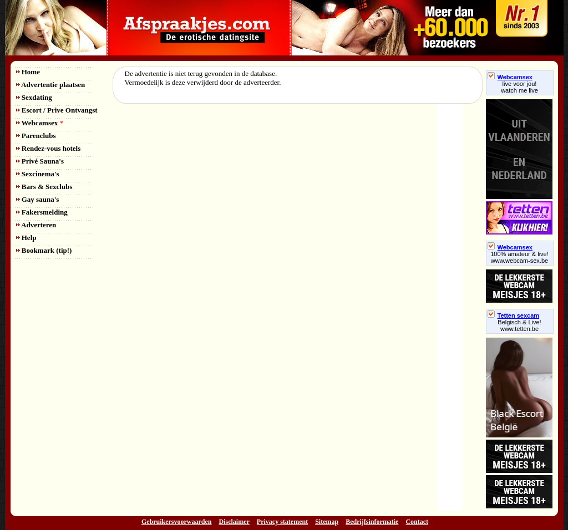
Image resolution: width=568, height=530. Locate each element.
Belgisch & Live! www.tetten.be (519, 325)
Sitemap (326, 522)
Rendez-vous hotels (48, 148)
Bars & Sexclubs (44, 186)
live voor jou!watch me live (519, 87)
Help (26, 237)
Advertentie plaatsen (50, 84)
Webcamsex (39, 123)
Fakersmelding (42, 212)
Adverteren (36, 225)
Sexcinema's (37, 174)
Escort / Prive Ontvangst (57, 110)
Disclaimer (234, 522)
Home (28, 72)
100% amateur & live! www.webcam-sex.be (519, 257)
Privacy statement (282, 522)
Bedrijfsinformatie (372, 522)
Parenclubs (36, 135)
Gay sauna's (37, 199)
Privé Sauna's (40, 161)
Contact (416, 522)
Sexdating (34, 97)
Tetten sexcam (514, 315)
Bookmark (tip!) (44, 250)
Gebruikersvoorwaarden (176, 522)
